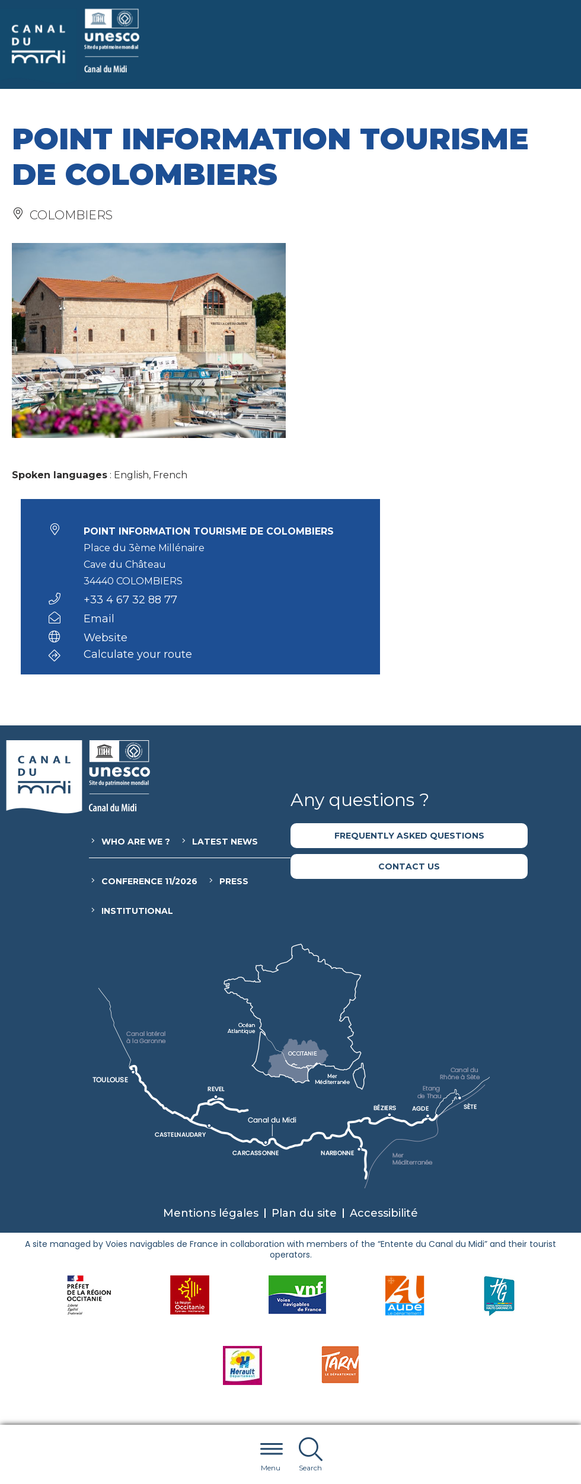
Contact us (409, 866)
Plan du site (304, 1213)
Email (99, 618)
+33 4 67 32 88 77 (130, 599)
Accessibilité (384, 1213)
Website (105, 637)
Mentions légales (210, 1213)
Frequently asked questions (409, 835)
